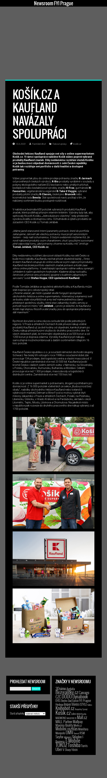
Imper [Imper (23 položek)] (67, 704)
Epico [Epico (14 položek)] (75, 700)
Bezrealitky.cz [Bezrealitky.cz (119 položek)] (67, 692)
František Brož (39, 144)
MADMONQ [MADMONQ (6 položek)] (61, 718)
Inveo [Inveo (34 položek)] (75, 704)
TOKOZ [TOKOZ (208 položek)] (61, 745)
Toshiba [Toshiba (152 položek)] (74, 745)
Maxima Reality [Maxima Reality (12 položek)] (64, 725)
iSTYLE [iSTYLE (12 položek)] (83, 704)
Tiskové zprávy (59, 144)
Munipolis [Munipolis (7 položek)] (60, 733)
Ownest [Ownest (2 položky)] (76, 733)
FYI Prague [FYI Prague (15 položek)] (85, 700)
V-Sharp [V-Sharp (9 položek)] (67, 749)
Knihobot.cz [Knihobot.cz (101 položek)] (65, 708)
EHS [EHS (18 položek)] (58, 700)
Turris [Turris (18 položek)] (84, 745)
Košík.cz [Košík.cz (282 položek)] (63, 712)
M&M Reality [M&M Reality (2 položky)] (81, 714)
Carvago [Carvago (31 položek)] (84, 692)
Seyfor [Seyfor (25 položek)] (59, 736)
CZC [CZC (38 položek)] (58, 697)
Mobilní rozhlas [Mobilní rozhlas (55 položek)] (67, 728)
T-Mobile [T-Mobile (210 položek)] (72, 740)
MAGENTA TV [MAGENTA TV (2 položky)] (72, 718)
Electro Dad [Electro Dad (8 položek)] (66, 700)
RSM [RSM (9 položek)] (82, 733)
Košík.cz (77, 144)
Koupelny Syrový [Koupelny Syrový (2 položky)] (81, 709)
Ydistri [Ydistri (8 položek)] (74, 749)
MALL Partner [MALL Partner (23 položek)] (64, 721)
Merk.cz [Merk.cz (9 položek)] (78, 725)
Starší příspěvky (17, 713)
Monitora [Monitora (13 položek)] (83, 728)
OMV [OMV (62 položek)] (69, 732)
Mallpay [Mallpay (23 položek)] (78, 721)
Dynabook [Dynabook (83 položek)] (80, 696)
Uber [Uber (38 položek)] (59, 749)
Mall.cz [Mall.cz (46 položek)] (82, 717)
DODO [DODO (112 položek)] (67, 696)
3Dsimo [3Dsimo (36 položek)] (61, 688)
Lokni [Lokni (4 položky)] (73, 714)
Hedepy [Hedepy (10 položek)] (59, 704)
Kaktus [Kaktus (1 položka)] (89, 704)
